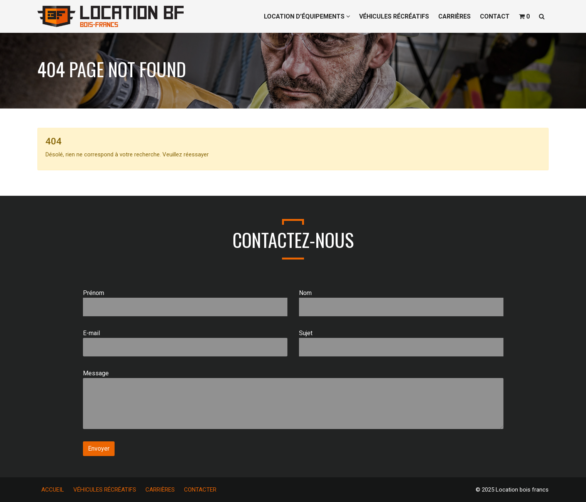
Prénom (185, 302)
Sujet (401, 342)
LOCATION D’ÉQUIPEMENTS (307, 16)
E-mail (185, 342)
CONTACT (495, 16)
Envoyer (99, 448)
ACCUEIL (52, 489)
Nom (401, 302)
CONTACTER (200, 489)
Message (293, 399)
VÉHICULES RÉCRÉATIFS (394, 16)
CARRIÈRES (454, 16)
